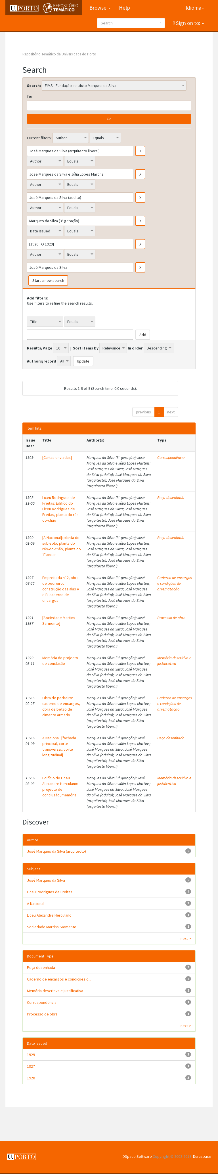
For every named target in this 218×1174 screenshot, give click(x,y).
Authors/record (41, 361)
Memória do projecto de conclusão (60, 660)
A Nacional (35, 903)
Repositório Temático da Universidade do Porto (59, 54)
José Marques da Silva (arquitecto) (56, 851)
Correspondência (171, 457)
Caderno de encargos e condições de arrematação (174, 583)
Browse (99, 7)
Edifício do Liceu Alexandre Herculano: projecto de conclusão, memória (60, 786)
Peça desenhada (171, 497)
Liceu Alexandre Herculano (49, 915)
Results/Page (39, 348)
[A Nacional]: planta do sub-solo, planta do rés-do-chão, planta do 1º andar (61, 546)
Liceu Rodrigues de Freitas (49, 891)
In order (135, 348)
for (30, 96)
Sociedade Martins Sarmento (51, 926)
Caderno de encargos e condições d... (59, 979)
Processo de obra (171, 617)
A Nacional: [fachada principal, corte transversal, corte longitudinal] (59, 746)
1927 (31, 1066)
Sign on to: (189, 23)
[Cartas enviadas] (57, 457)
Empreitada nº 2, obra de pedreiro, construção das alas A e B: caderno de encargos (60, 589)
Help (124, 7)
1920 (31, 1078)
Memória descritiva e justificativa (174, 660)
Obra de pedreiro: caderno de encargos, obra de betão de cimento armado (61, 706)
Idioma (195, 7)
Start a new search (48, 280)
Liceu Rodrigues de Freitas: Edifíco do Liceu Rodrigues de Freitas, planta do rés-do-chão (61, 509)
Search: (34, 85)
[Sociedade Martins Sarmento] (58, 620)
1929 (31, 1054)
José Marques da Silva (46, 880)
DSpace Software (137, 1156)
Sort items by (85, 348)
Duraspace (202, 1156)
